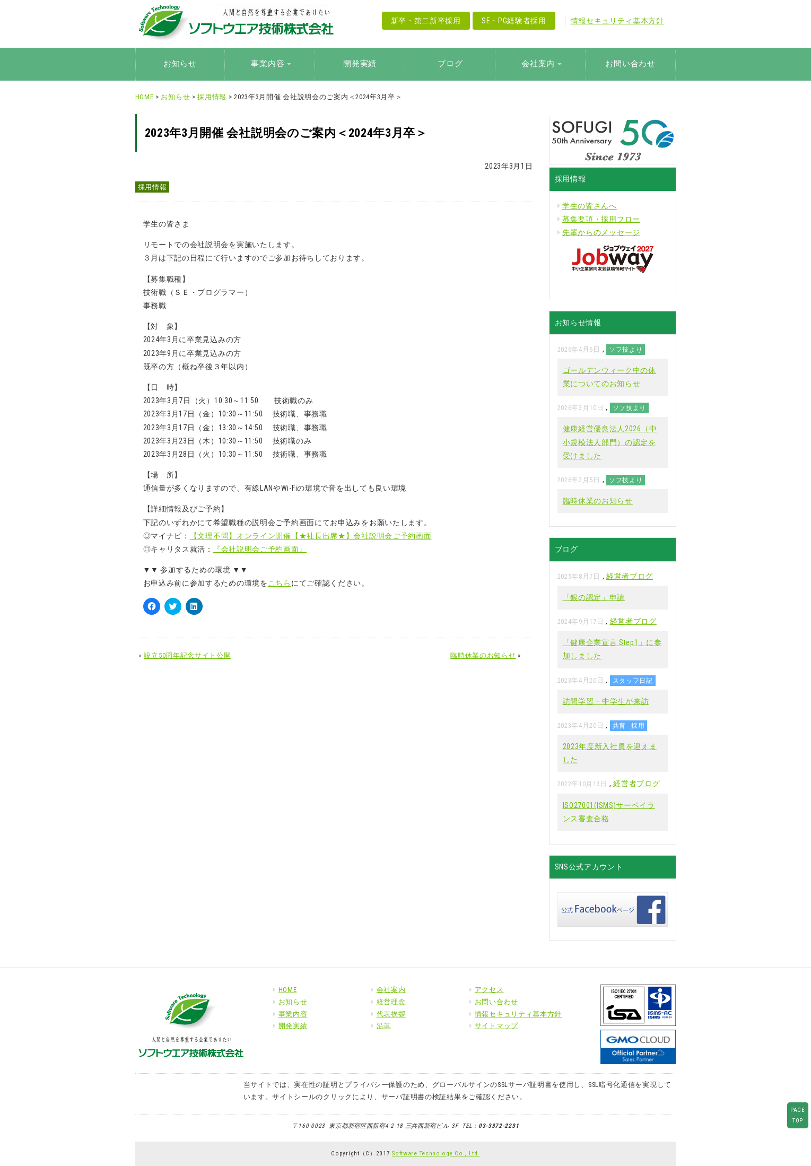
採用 (637, 725)
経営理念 (391, 1002)
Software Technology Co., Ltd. (435, 1153)
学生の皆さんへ (589, 206)
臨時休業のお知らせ (483, 655)
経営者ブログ (629, 576)
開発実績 (360, 63)
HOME (144, 97)
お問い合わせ (630, 63)
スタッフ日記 (633, 680)
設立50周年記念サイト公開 (187, 655)
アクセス (489, 990)
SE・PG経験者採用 (514, 20)
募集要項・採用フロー (601, 219)
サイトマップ (496, 1026)
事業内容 (293, 1014)
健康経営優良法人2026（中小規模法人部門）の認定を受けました (610, 441)
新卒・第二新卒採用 (426, 20)
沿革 (384, 1026)
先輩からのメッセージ (601, 232)
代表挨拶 (391, 1014)
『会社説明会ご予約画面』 (260, 549)
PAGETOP (797, 1115)
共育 (619, 725)
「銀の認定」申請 (594, 597)
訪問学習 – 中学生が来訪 (606, 701)
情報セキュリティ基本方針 (617, 20)
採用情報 (211, 97)
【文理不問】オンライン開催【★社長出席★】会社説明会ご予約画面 (311, 536)
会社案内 (391, 990)
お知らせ (180, 63)
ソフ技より (626, 349)
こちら (279, 583)
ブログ (450, 63)
